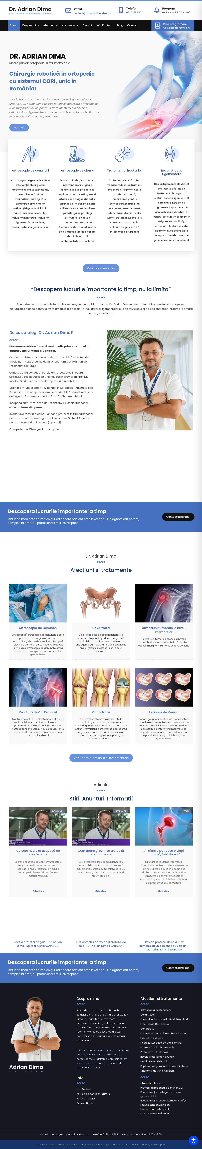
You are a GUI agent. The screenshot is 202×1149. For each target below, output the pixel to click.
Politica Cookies (86, 1098)
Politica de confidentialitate (93, 1094)
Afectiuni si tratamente (61, 25)
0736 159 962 (133, 12)
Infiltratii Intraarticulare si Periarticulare (163, 1033)
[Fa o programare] (158, 26)
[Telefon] (121, 10)
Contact (133, 25)
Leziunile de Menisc (163, 712)
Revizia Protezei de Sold (154, 1061)
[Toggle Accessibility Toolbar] (193, 1140)
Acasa (14, 25)
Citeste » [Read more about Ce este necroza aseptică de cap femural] (38, 891)
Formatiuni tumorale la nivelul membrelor (163, 630)
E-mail (78, 9)
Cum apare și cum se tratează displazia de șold (101, 852)
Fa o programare (175, 24)
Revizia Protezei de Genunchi (157, 1056)
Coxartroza (101, 628)
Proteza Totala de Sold (154, 1052)
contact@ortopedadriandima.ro (92, 13)
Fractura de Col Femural (38, 712)
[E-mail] (68, 10)
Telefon (131, 9)
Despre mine (30, 25)
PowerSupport (158, 1144)
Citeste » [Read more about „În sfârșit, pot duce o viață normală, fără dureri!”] (163, 891)
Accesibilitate (85, 1103)
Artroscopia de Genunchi (38, 628)
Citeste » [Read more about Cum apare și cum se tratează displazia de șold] (101, 891)
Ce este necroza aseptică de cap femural (38, 852)
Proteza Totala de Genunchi (157, 1047)
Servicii (87, 25)
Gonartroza (101, 712)
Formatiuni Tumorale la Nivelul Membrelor (165, 1019)
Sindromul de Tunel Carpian (157, 1070)
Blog (120, 25)
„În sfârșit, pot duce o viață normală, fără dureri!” (163, 852)
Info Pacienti (104, 25)
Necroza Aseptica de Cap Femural (161, 1042)
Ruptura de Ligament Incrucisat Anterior (164, 1066)
